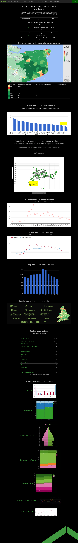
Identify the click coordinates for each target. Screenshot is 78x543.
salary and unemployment (54, 1)
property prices (45, 1)
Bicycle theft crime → (26, 370)
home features (31, 1)
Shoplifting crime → (26, 343)
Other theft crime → (26, 349)
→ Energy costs (39, 483)
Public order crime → (26, 351)
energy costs (16, 1)
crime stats (10, 1)
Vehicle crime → (25, 357)
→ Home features (39, 411)
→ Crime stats (39, 391)
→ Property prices (39, 511)
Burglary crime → (25, 362)
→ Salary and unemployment (39, 500)
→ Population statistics (39, 435)
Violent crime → (25, 338)
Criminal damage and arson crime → (30, 346)
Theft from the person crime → (28, 372)
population (38, 1)
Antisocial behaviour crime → (28, 341)
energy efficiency (24, 1)
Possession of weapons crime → (29, 364)
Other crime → (24, 359)
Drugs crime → (24, 354)
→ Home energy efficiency (39, 460)
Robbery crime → (25, 367)
